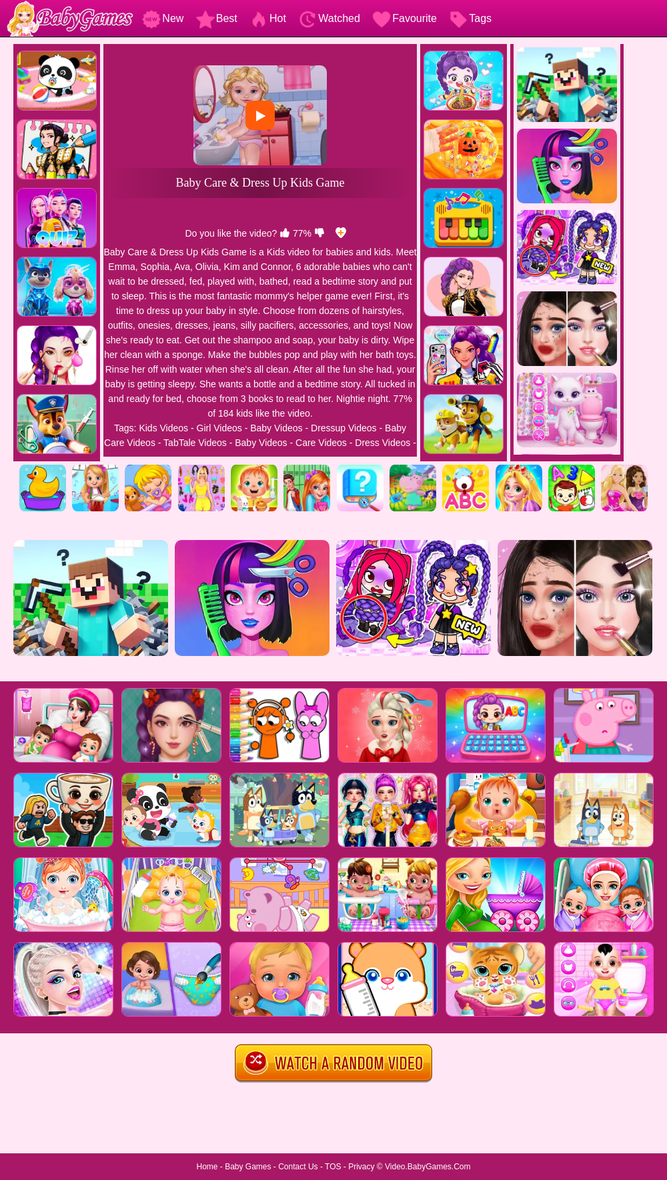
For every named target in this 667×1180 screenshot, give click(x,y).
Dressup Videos (344, 428)
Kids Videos (163, 428)
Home (206, 1166)
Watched (329, 18)
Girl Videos (219, 428)
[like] (284, 233)
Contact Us (297, 1166)
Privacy (361, 1166)
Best (216, 18)
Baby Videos (276, 428)
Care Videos (321, 442)
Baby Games (248, 1166)
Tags (470, 18)
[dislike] (319, 233)
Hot (267, 18)
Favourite (404, 18)
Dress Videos (382, 442)
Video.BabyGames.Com (428, 1166)
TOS (333, 1166)
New (162, 18)
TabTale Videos (195, 442)
